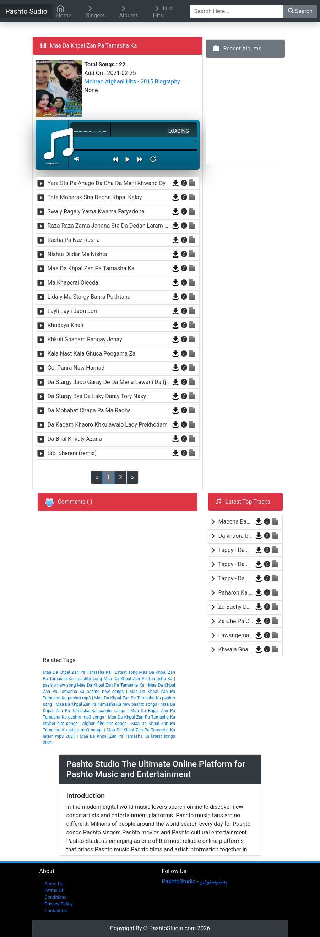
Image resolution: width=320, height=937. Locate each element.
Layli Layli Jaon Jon (72, 311)
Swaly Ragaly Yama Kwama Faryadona (96, 211)
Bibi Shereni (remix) (72, 453)
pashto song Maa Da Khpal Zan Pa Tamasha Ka (125, 678)
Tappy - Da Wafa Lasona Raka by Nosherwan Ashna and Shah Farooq (235, 550)
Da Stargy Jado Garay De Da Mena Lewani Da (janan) (109, 382)
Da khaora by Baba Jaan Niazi (235, 535)
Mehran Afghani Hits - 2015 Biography (132, 81)
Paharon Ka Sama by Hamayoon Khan (235, 592)
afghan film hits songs (104, 723)
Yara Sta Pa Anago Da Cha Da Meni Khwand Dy (107, 183)
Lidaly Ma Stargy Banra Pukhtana (89, 296)
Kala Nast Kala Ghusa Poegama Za (92, 353)
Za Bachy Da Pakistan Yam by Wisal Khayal (235, 606)
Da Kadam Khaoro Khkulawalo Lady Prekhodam (108, 424)
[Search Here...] (237, 11)
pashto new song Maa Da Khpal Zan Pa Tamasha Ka (94, 685)
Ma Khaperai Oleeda (73, 282)
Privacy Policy (59, 903)
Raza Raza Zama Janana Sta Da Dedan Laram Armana (109, 225)
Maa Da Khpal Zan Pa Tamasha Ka (91, 268)
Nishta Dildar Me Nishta (77, 254)
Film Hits (163, 11)
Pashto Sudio (26, 11)
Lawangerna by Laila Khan (235, 635)
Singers (95, 11)
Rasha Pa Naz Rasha (74, 240)
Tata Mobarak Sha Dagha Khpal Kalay (95, 197)
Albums (129, 11)
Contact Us (56, 910)
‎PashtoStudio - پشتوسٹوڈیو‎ (194, 881)
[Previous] (132, 477)
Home (63, 11)
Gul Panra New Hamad (76, 367)
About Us (54, 883)
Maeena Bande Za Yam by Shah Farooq (235, 521)
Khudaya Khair (66, 325)
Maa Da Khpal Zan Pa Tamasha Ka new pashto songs (106, 704)
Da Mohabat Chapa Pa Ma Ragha (89, 410)
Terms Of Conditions (55, 894)
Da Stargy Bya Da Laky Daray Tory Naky (97, 396)
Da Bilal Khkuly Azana (75, 438)
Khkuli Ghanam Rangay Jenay (85, 339)
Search (300, 11)
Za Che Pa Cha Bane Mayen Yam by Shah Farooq (235, 621)
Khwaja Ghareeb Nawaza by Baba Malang (235, 649)
